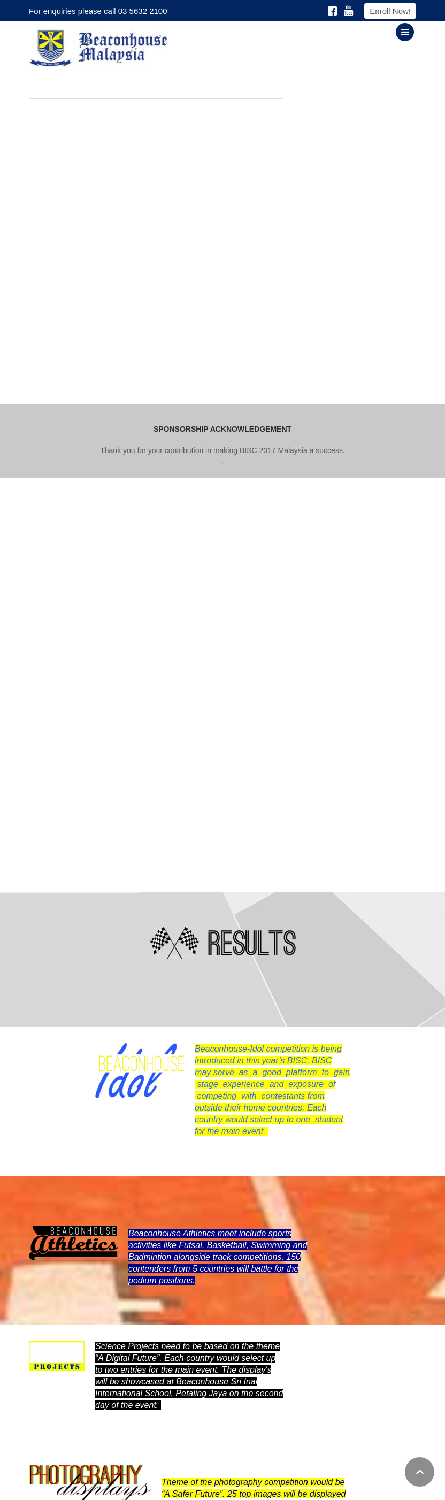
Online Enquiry (392, 1486)
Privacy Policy (263, 1486)
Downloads (311, 1486)
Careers (349, 1486)
